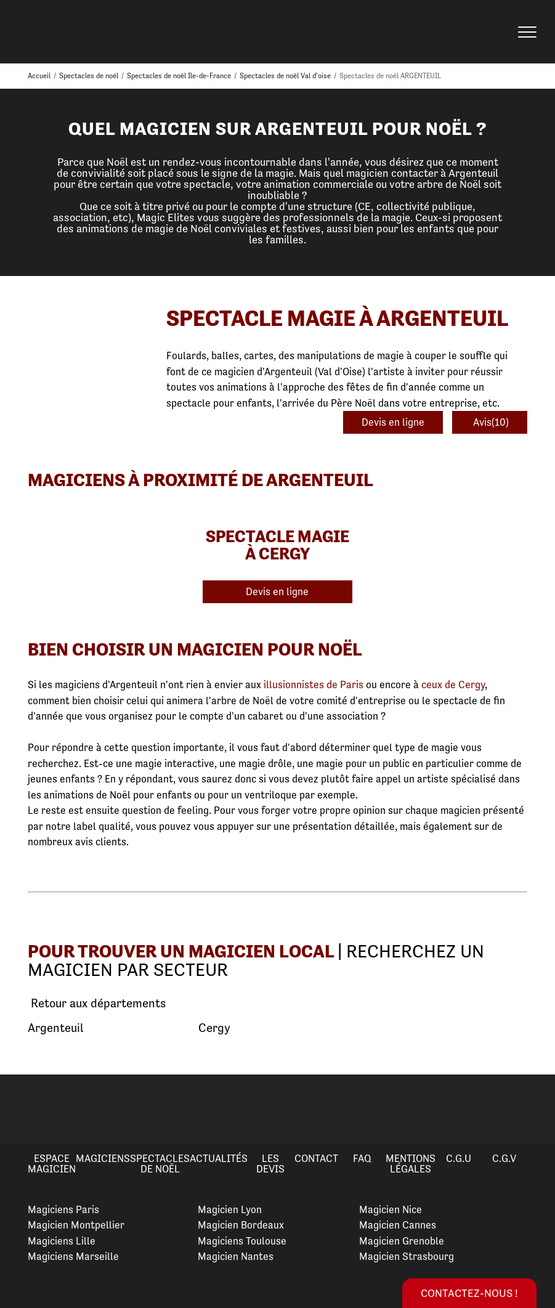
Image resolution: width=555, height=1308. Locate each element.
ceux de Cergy (453, 684)
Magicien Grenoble (401, 1241)
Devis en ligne (393, 422)
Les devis (270, 1163)
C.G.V (504, 1158)
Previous (24, 1109)
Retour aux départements (97, 1003)
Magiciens (103, 1158)
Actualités (219, 1158)
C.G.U (458, 1158)
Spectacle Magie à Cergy (277, 544)
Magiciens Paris (63, 1209)
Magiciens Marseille (73, 1256)
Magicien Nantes (235, 1256)
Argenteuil (55, 1028)
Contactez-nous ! (469, 1292)
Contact (316, 1158)
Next (531, 1109)
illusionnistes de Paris (313, 684)
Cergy (214, 1028)
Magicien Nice (390, 1209)
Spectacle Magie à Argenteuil (337, 318)
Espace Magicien (52, 1163)
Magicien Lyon (230, 1209)
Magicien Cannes (397, 1225)
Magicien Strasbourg (406, 1256)
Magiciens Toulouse (242, 1241)
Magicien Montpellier (76, 1225)
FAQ (362, 1158)
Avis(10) (490, 422)
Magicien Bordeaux (241, 1225)
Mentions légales (410, 1163)
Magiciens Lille (61, 1241)
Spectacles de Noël (160, 1163)
